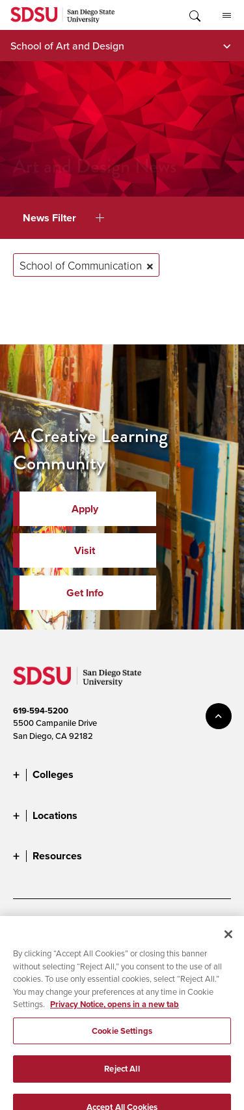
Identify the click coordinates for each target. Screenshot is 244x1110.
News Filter (63, 217)
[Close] (228, 945)
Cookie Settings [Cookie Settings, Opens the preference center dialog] (122, 1042)
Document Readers (109, 926)
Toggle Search (194, 15)
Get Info (84, 592)
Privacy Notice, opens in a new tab (114, 1015)
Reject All (121, 1080)
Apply (85, 508)
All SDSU (227, 15)
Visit (84, 550)
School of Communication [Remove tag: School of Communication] (81, 265)
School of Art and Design (67, 45)
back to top (219, 716)
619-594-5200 (40, 710)
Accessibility (36, 926)
